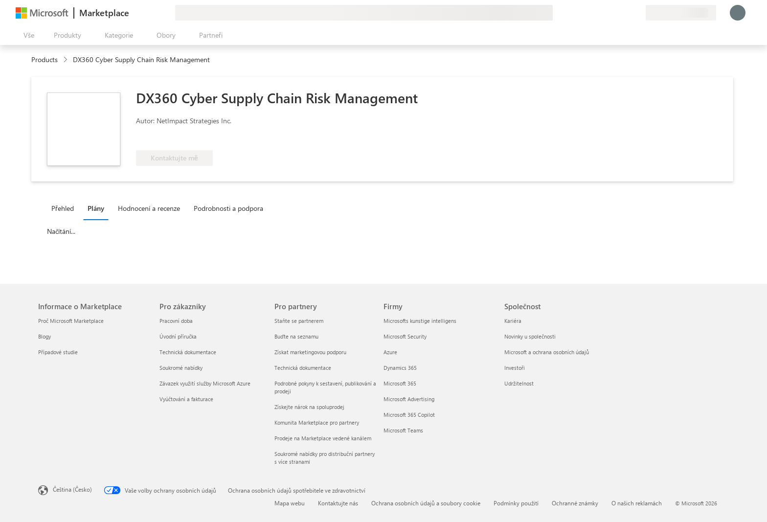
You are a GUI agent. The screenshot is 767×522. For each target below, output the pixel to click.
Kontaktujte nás (338, 503)
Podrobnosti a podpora (228, 208)
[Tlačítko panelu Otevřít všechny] (27, 35)
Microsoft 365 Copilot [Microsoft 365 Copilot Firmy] (409, 414)
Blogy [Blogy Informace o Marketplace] (44, 336)
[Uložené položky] (626, 12)
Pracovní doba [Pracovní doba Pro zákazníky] (176, 320)
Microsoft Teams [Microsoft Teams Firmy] (403, 430)
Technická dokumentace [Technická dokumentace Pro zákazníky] (187, 352)
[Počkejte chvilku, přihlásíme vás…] (737, 13)
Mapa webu (289, 503)
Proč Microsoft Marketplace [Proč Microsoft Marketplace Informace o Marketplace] (71, 320)
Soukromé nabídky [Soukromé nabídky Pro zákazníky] (181, 367)
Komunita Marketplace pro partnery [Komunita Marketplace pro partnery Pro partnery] (316, 422)
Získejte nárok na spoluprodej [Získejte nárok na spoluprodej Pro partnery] (309, 406)
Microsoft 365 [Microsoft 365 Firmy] (400, 383)
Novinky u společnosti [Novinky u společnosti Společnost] (530, 336)
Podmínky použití (516, 503)
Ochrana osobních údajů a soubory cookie (425, 503)
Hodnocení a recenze (149, 208)
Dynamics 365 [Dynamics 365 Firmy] (400, 367)
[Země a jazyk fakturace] (681, 13)
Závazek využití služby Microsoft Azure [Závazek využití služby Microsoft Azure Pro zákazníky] (204, 383)
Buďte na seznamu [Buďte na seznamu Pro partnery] (296, 336)
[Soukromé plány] (638, 12)
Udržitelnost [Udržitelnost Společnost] (519, 383)
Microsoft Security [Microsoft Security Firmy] (405, 336)
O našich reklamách (636, 503)
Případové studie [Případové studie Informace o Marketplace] (58, 352)
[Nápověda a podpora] (614, 12)
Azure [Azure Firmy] (390, 352)
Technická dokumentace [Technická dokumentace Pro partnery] (302, 367)
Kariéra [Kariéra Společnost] (512, 320)
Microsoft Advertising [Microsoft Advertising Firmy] (409, 399)
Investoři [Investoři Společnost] (514, 367)
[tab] (65, 208)
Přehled (62, 208)
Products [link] (44, 59)
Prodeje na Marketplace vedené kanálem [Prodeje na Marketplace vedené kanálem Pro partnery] (322, 438)
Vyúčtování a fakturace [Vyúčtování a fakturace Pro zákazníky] (186, 399)
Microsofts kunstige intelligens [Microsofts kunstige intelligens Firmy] (420, 320)
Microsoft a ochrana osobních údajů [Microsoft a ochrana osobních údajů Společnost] (546, 352)
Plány (96, 208)
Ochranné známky (575, 503)
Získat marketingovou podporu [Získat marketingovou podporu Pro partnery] (310, 352)
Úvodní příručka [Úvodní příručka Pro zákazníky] (178, 336)
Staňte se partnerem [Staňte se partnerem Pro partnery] (298, 320)
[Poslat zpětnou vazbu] (603, 12)
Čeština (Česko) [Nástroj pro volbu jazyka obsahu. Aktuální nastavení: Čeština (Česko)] (72, 489)
